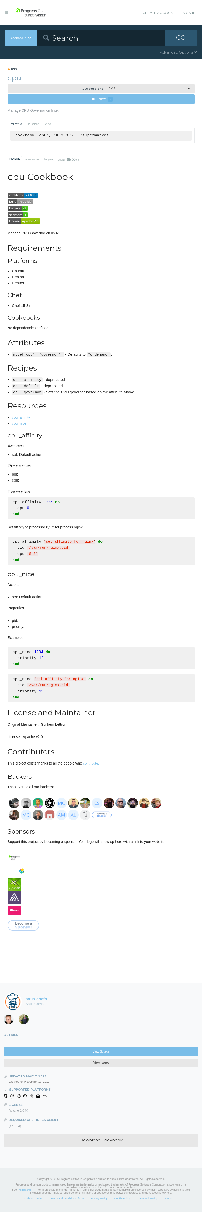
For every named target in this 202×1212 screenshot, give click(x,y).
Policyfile (16, 124)
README (14, 159)
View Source (101, 1054)
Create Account (159, 12)
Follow (102, 99)
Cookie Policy (122, 1200)
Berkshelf (33, 124)
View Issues (101, 1065)
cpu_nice (19, 423)
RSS (12, 69)
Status (168, 1200)
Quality (68, 159)
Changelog (48, 159)
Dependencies (31, 159)
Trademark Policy (147, 1200)
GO (181, 37)
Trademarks (24, 1192)
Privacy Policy (99, 1200)
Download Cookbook (101, 1142)
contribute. (91, 766)
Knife (47, 124)
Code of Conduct (33, 1200)
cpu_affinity (21, 417)
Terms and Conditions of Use (67, 1200)
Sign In (189, 12)
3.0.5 (98, 88)
